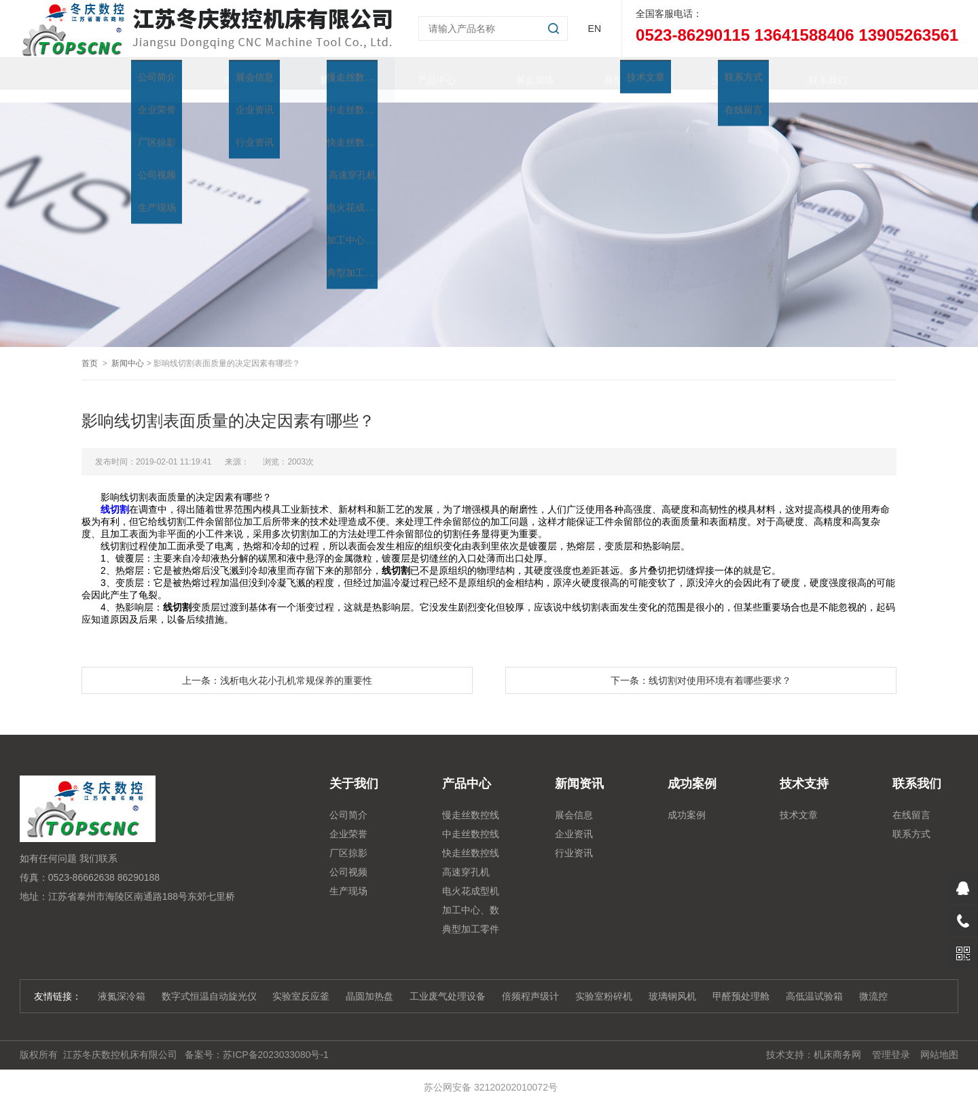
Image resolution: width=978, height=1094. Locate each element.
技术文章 (799, 802)
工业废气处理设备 (448, 983)
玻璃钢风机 (672, 983)
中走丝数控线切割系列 (470, 823)
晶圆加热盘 (369, 983)
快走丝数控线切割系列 (470, 842)
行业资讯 (574, 840)
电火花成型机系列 (470, 880)
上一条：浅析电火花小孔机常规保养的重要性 (277, 667)
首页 (130, 73)
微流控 (873, 983)
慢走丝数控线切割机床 (470, 804)
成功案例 (687, 802)
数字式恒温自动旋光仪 (209, 983)
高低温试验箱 (814, 983)
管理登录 (891, 1041)
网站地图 (939, 1041)
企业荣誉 (348, 821)
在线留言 (911, 802)
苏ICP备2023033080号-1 (276, 1041)
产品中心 (424, 73)
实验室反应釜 (300, 983)
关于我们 (228, 73)
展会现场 (522, 73)
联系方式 (911, 821)
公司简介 (348, 802)
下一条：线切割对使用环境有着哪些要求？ (701, 667)
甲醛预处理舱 (740, 983)
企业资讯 (574, 821)
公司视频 (348, 859)
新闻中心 (127, 350)
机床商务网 (837, 1041)
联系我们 (815, 73)
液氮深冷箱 (121, 983)
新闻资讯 (326, 73)
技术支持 (717, 73)
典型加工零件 (619, 73)
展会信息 (574, 802)
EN (594, 28)
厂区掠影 (348, 840)
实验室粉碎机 (603, 983)
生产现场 (348, 878)
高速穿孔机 (466, 859)
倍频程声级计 (530, 983)
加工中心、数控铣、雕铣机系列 (470, 899)
